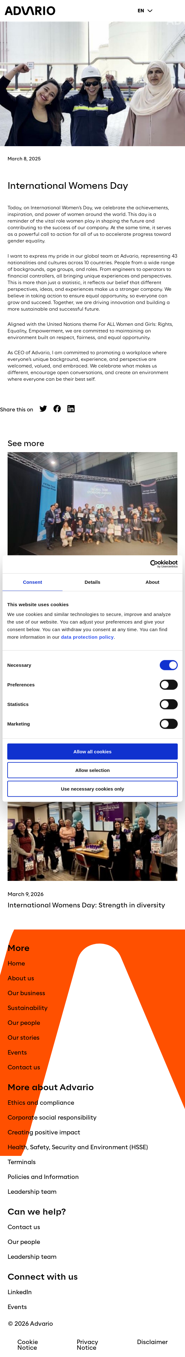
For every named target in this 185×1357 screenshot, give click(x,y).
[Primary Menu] (175, 11)
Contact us (24, 1067)
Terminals (22, 1162)
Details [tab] (92, 581)
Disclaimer (152, 1342)
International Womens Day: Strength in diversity (86, 905)
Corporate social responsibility (52, 1118)
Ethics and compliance (41, 1103)
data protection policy (87, 637)
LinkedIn (20, 1292)
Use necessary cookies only (92, 788)
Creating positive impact (44, 1132)
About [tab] (152, 581)
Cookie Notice (27, 1345)
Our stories (23, 1038)
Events (17, 1052)
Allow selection (92, 770)
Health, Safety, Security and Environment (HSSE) (78, 1147)
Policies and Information (43, 1177)
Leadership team (32, 1192)
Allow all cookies (93, 751)
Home (16, 963)
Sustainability (28, 1008)
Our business (26, 993)
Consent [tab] (32, 581)
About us (21, 978)
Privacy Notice (87, 1345)
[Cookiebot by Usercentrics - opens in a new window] (150, 564)
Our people (24, 1023)
